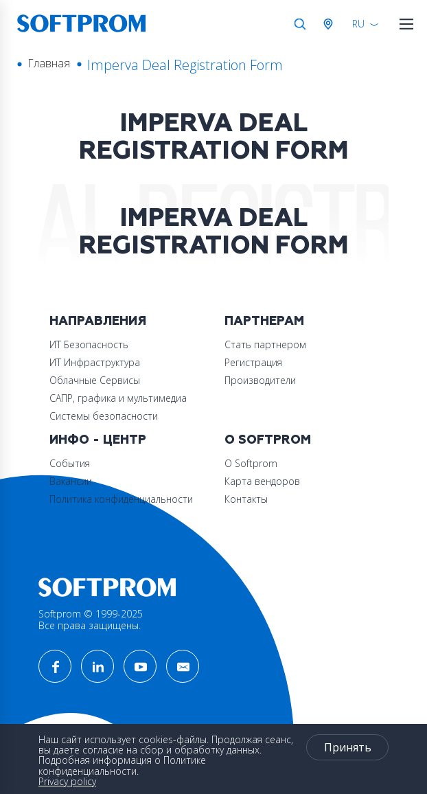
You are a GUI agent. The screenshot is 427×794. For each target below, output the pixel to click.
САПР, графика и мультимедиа (118, 398)
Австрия (331, 24)
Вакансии (70, 481)
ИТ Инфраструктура (94, 362)
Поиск (300, 24)
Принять (347, 747)
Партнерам (264, 321)
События (69, 463)
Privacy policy (67, 781)
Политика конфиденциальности (121, 499)
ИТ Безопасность (88, 344)
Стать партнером (265, 344)
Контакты (246, 499)
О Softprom (267, 440)
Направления (97, 321)
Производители (260, 380)
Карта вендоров (262, 481)
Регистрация (253, 362)
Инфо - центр (97, 440)
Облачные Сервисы (94, 380)
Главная (48, 63)
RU (358, 23)
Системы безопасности (103, 415)
